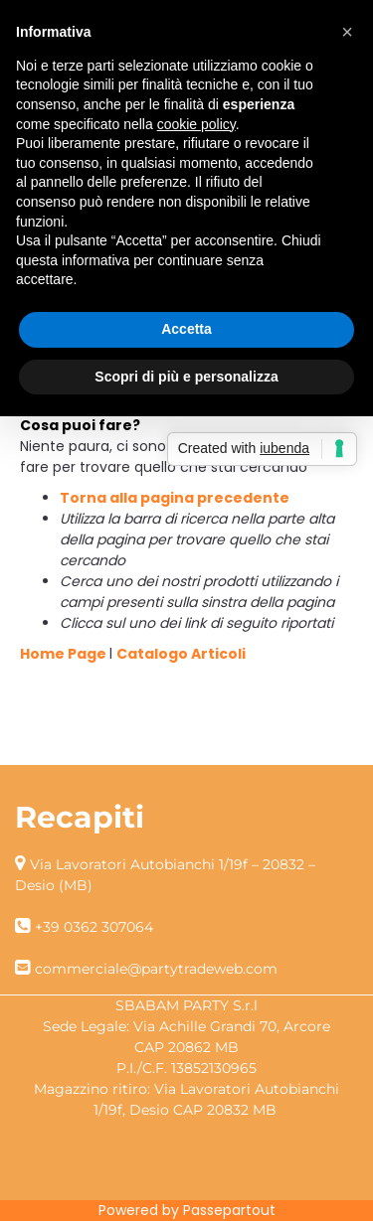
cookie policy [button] (196, 124)
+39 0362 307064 (94, 927)
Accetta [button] (186, 329)
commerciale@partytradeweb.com (156, 969)
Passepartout (229, 1210)
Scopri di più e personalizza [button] (186, 376)
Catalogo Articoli (181, 654)
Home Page (64, 654)
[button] (347, 32)
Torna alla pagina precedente (174, 498)
